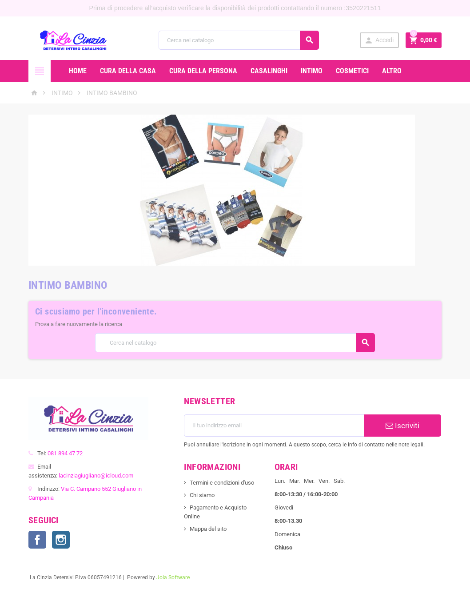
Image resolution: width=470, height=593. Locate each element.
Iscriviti (402, 425)
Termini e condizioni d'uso (222, 482)
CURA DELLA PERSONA (203, 71)
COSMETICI (352, 71)
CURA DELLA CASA (128, 71)
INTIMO (312, 71)
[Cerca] (239, 40)
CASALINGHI (269, 71)
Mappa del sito (208, 528)
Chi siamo (202, 495)
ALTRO (392, 71)
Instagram (61, 540)
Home (78, 71)
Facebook (37, 540)
